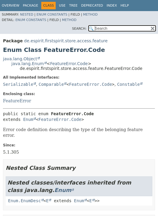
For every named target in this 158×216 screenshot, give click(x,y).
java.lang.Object (20, 58)
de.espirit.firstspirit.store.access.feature (65, 40)
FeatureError (17, 100)
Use (62, 6)
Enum (28, 119)
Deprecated (92, 6)
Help (125, 6)
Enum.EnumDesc (24, 200)
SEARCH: (79, 29)
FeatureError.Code (69, 63)
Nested (26, 14)
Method (90, 14)
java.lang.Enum (27, 63)
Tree (73, 6)
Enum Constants (52, 14)
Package (30, 6)
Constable (128, 84)
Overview (10, 6)
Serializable (18, 84)
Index (112, 6)
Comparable (51, 84)
